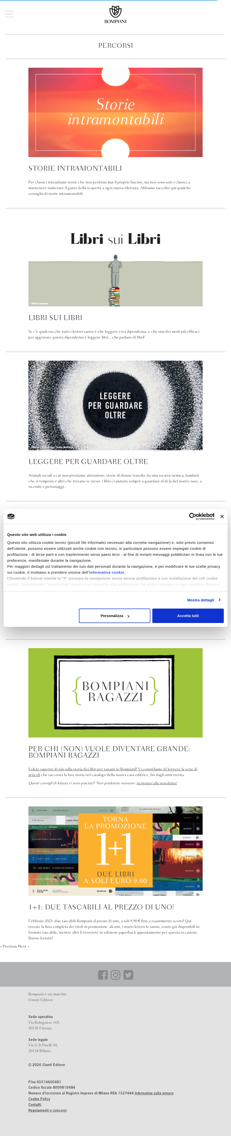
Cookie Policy (39, 1099)
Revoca (213, 584)
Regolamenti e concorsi (47, 1111)
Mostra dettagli (200, 600)
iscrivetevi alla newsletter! (156, 783)
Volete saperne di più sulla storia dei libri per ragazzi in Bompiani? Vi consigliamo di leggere (104, 769)
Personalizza (115, 616)
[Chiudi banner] (222, 516)
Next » (23, 946)
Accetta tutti (188, 616)
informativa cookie (106, 572)
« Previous (9, 946)
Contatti (34, 1105)
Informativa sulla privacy (154, 1093)
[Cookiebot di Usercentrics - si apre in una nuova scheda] (193, 516)
